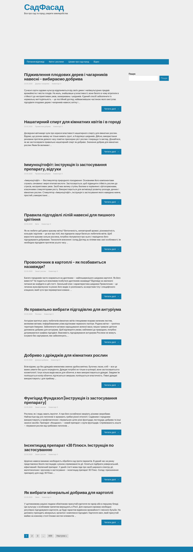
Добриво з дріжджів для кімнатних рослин (66, 355)
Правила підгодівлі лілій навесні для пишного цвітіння (69, 217)
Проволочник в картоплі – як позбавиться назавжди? (65, 264)
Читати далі (110, 109)
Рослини (38, 314)
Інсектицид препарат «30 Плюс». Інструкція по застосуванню (69, 447)
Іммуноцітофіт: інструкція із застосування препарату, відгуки (65, 167)
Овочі (37, 497)
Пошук (132, 74)
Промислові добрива (43, 126)
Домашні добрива (41, 360)
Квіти (37, 224)
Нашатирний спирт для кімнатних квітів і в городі (72, 121)
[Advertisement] (96, 39)
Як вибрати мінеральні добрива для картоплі (68, 492)
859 (50, 536)
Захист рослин (40, 271)
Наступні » (62, 536)
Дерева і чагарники (42, 84)
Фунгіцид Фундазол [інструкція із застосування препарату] (70, 400)
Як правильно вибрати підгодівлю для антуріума (72, 309)
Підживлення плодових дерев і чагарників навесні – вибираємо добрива (66, 76)
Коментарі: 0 (56, 84)
